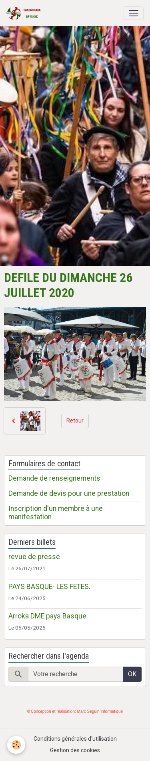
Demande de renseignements (54, 478)
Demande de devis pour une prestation (68, 493)
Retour (75, 420)
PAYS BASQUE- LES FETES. (49, 587)
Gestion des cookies (75, 750)
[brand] (25, 13)
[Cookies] (16, 745)
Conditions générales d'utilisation (75, 739)
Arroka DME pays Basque (47, 616)
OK (132, 674)
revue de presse (34, 557)
